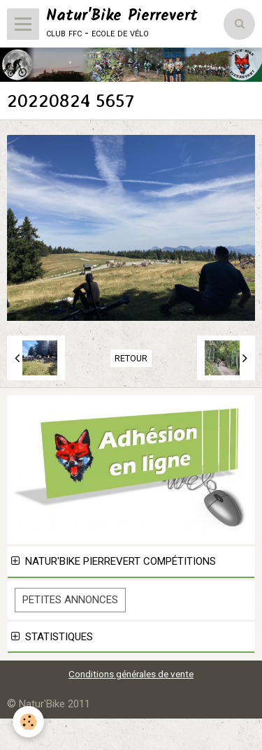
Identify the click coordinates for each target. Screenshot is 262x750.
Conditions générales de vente (131, 673)
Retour (131, 358)
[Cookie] (28, 721)
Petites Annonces (70, 599)
